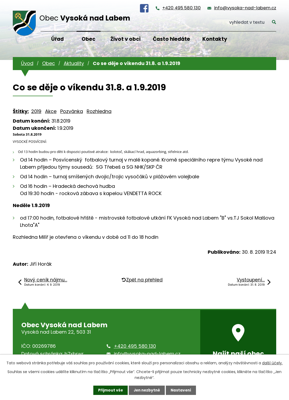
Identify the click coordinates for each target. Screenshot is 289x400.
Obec (88, 39)
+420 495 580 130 (181, 8)
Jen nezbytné (146, 390)
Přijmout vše (109, 390)
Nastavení (181, 390)
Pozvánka (71, 111)
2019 (36, 111)
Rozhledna (99, 111)
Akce (51, 111)
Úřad (57, 39)
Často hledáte (171, 39)
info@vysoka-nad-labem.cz (245, 8)
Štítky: (21, 111)
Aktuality (74, 63)
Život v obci (125, 39)
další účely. (272, 362)
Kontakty (214, 39)
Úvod (27, 63)
